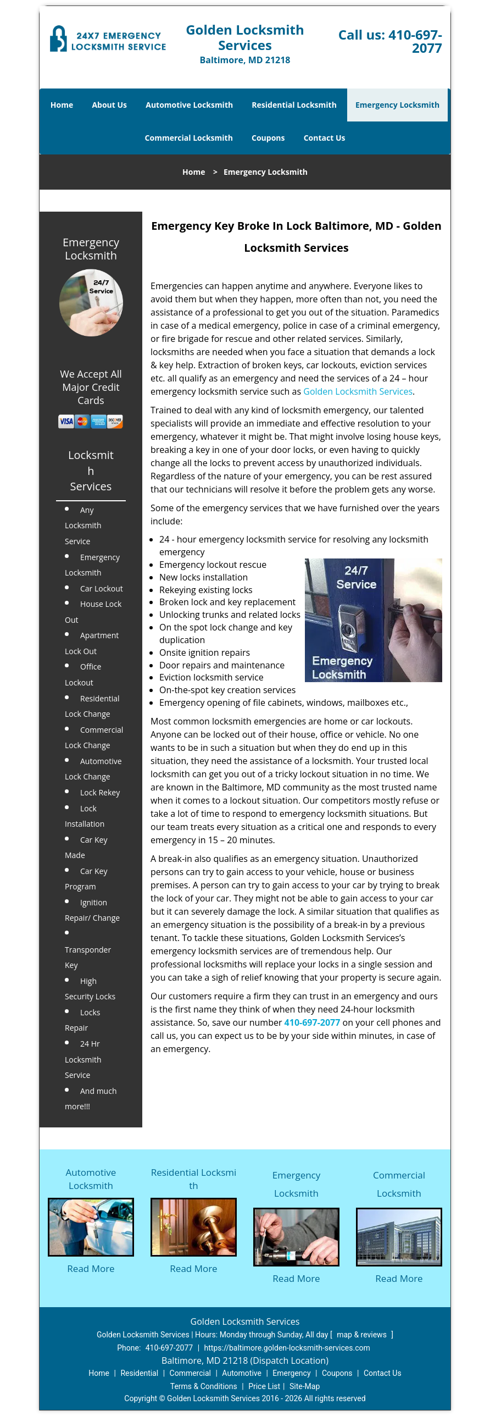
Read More (90, 1268)
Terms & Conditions (203, 1386)
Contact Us (325, 137)
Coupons (268, 137)
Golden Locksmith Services (358, 391)
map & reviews (362, 1334)
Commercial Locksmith (189, 137)
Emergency (291, 1373)
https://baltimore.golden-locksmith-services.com (287, 1347)
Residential (139, 1373)
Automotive (241, 1373)
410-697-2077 (415, 41)
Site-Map (304, 1386)
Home (62, 104)
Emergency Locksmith (397, 104)
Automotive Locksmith (189, 104)
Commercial (190, 1373)
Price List (264, 1386)
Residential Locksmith (294, 104)
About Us (109, 104)
